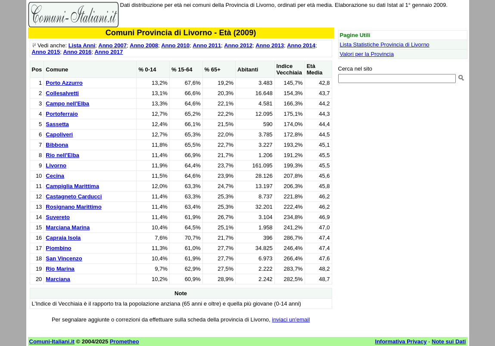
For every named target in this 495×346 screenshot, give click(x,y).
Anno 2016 (77, 52)
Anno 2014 (301, 45)
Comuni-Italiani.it (52, 341)
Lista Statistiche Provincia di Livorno (385, 44)
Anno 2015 (46, 52)
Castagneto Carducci (74, 196)
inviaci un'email (291, 319)
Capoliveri (59, 134)
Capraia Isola (63, 238)
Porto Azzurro (64, 83)
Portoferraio (62, 114)
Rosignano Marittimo (73, 207)
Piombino (58, 248)
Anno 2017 (108, 52)
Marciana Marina (68, 227)
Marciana (58, 279)
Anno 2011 (207, 45)
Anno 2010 (175, 45)
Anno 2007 (112, 45)
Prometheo (124, 341)
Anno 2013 (269, 45)
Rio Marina (60, 269)
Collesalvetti (62, 93)
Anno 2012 (238, 45)
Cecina (55, 176)
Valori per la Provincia (367, 54)
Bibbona (57, 145)
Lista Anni (81, 45)
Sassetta (57, 124)
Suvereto (58, 217)
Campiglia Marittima (72, 186)
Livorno (56, 165)
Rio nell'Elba (62, 155)
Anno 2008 (144, 45)
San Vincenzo (64, 258)
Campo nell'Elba (67, 103)
